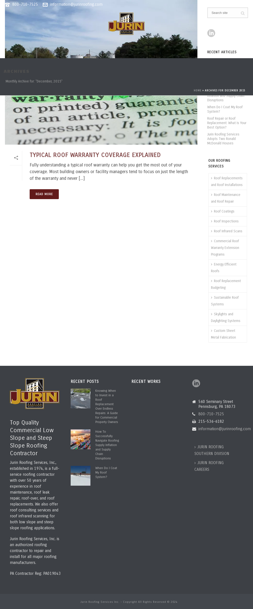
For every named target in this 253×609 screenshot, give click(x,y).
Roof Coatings (222, 211)
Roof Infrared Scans (226, 231)
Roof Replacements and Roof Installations (227, 181)
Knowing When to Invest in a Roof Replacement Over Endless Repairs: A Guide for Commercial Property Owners (106, 406)
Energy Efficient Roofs (223, 267)
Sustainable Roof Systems (225, 300)
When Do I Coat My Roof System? (225, 109)
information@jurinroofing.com (76, 4)
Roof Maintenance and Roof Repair (225, 198)
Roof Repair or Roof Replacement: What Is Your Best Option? (226, 123)
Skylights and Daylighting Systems (225, 317)
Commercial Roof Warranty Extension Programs (225, 248)
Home (197, 90)
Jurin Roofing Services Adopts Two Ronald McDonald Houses (223, 138)
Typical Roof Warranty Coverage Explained (95, 155)
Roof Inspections (225, 221)
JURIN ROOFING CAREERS (209, 466)
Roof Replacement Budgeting (226, 284)
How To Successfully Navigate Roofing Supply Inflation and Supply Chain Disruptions (107, 445)
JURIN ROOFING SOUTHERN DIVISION (211, 450)
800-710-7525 (25, 4)
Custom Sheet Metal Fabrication (223, 334)
